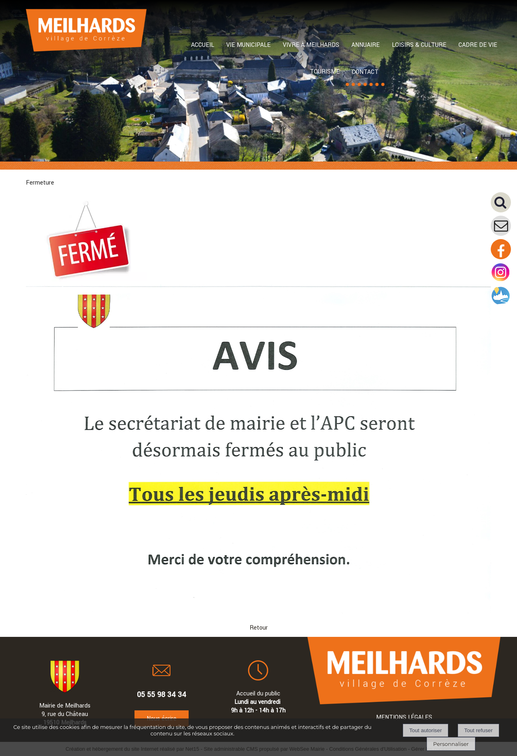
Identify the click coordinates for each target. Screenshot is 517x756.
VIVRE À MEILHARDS (311, 45)
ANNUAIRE (365, 45)
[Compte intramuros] (501, 304)
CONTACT (365, 72)
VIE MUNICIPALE (248, 45)
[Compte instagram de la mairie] (501, 281)
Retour (259, 628)
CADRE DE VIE (477, 45)
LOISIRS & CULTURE (419, 45)
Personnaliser (451, 744)
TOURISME (325, 71)
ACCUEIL (202, 45)
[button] (504, 205)
